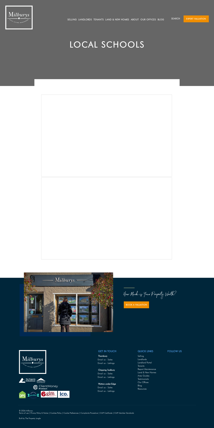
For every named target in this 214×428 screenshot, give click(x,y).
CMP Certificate (106, 413)
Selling (73, 18)
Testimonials (143, 379)
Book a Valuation (136, 305)
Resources (142, 389)
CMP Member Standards (124, 413)
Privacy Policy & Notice (39, 413)
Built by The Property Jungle (30, 418)
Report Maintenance (147, 369)
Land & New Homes (119, 18)
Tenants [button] (100, 18)
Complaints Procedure (89, 413)
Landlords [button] (86, 18)
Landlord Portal (145, 362)
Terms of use (24, 413)
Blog (162, 18)
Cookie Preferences (71, 413)
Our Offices (149, 18)
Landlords (142, 359)
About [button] (136, 18)
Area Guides (143, 375)
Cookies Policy (56, 413)
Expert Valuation (196, 19)
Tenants (141, 366)
